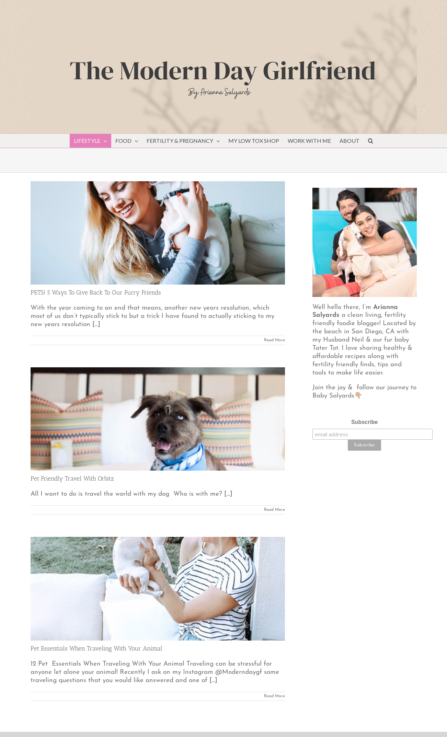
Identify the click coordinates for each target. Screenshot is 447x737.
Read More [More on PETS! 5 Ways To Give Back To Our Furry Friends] (274, 340)
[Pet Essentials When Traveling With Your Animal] (158, 588)
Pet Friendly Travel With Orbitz (72, 478)
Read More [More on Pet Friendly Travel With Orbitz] (274, 510)
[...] (96, 324)
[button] (371, 141)
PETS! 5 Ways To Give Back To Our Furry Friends (96, 292)
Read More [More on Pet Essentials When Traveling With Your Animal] (274, 696)
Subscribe (364, 422)
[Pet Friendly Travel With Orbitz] (158, 419)
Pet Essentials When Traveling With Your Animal (96, 648)
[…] (228, 494)
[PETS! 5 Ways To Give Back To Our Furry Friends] (158, 233)
